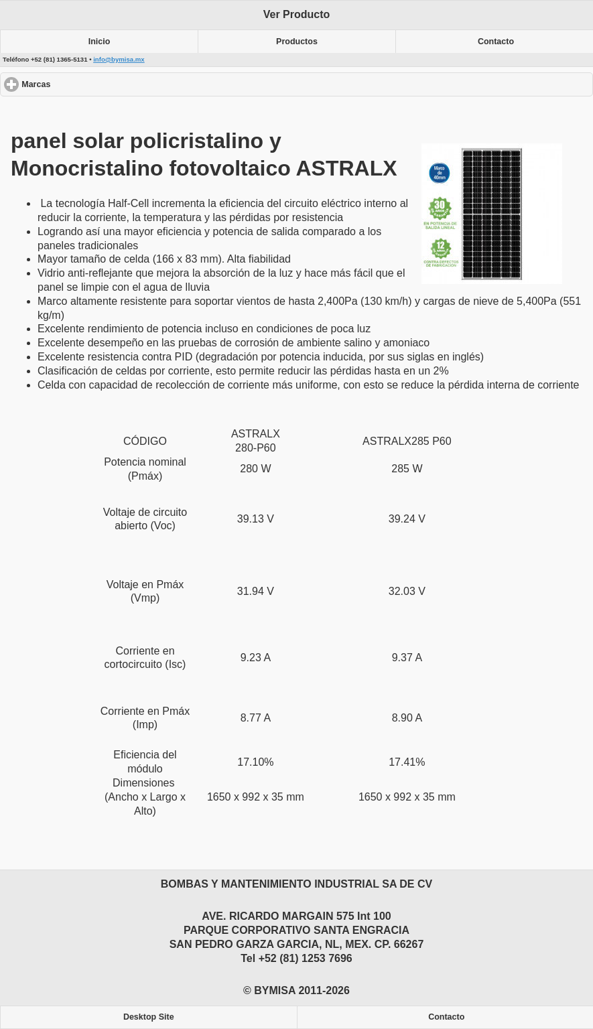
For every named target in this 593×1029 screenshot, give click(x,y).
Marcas (84, 84)
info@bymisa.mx (119, 59)
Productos (297, 41)
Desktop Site (148, 1017)
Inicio (99, 41)
